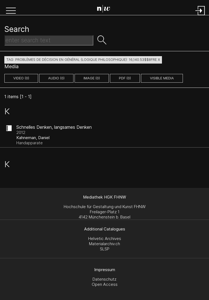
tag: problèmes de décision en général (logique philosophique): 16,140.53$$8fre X (83, 60)
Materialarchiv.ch (104, 243)
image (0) (92, 78)
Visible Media (162, 78)
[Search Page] (105, 9)
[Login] (200, 15)
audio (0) (56, 78)
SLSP (104, 248)
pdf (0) (125, 78)
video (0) (21, 78)
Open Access (105, 284)
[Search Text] (48, 40)
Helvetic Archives (104, 238)
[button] (10, 11)
